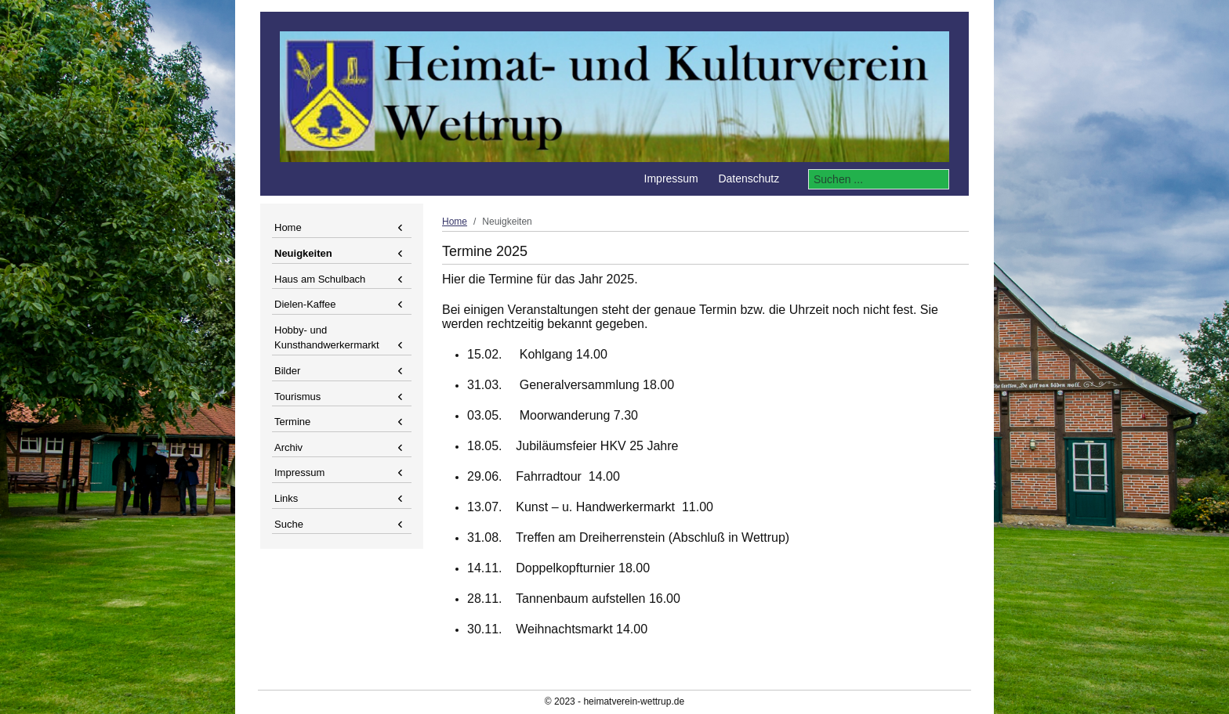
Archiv (288, 447)
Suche (288, 524)
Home (288, 227)
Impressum (299, 472)
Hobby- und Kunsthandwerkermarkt (326, 338)
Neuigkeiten (303, 253)
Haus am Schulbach (319, 279)
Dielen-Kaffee (305, 304)
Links (286, 498)
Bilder (287, 371)
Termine (292, 421)
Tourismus (297, 396)
